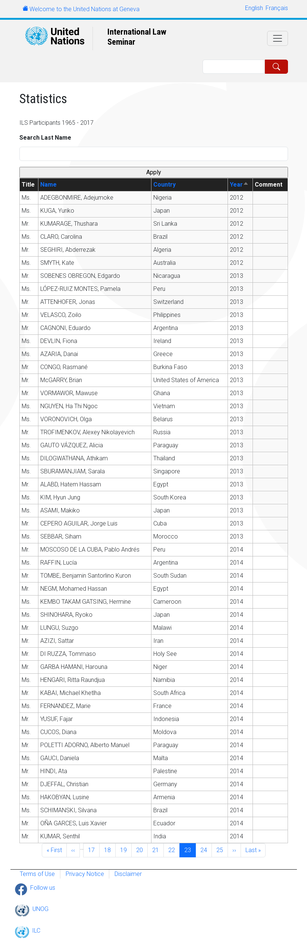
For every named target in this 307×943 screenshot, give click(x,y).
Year (239, 184)
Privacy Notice (85, 873)
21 (158, 849)
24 (206, 849)
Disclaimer (128, 873)
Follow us (42, 887)
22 (174, 849)
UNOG (40, 908)
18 (110, 849)
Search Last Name (45, 137)
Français (277, 8)
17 (94, 849)
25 (222, 849)
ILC (36, 930)
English (254, 8)
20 (142, 849)
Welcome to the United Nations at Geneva (84, 9)
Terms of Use (37, 873)
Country (164, 184)
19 (126, 849)
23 (190, 849)
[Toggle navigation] (277, 38)
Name (48, 184)
